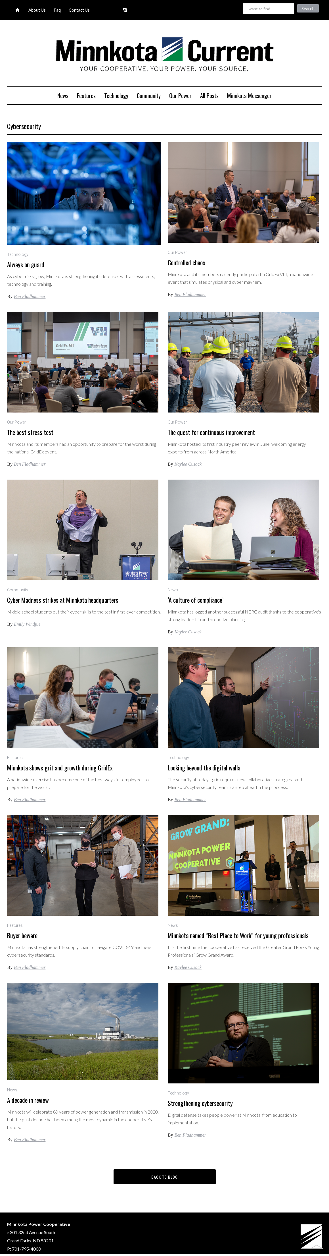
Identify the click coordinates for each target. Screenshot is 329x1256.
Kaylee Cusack (188, 464)
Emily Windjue (27, 624)
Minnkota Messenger (249, 95)
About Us (37, 10)
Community (149, 95)
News (62, 95)
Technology (116, 95)
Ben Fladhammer (30, 296)
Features (86, 95)
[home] (164, 55)
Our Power (180, 95)
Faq (57, 10)
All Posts (209, 95)
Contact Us (79, 10)
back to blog (164, 1177)
